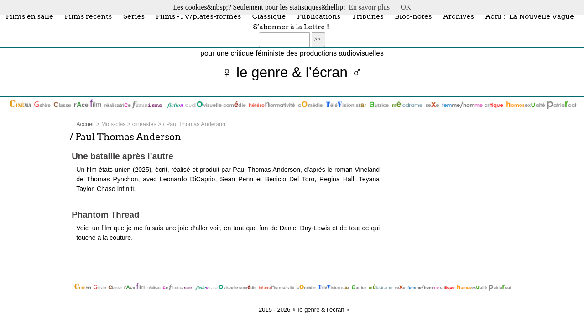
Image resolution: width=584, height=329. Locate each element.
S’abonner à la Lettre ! (291, 27)
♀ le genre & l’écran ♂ (292, 72)
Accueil (85, 124)
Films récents (88, 16)
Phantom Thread (105, 214)
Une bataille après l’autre (122, 156)
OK (406, 7)
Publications (318, 16)
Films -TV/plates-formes (198, 16)
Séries (134, 16)
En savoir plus (369, 7)
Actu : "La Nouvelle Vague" (530, 16)
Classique (269, 16)
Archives (458, 16)
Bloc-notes (413, 16)
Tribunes (368, 16)
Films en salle (29, 16)
